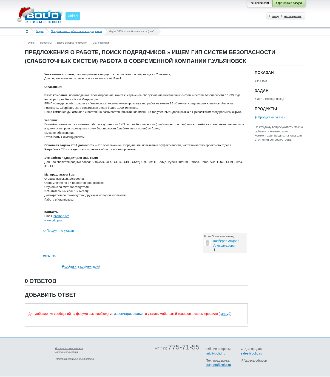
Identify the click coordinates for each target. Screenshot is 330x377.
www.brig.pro (53, 220)
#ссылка (49, 256)
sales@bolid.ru (251, 353)
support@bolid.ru (218, 365)
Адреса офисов (255, 360)
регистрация (292, 16)
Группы (31, 42)
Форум (39, 31)
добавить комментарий (82, 266)
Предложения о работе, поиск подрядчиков (76, 31)
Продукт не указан (60, 230)
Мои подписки (100, 42)
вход (275, 16)
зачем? (225, 314)
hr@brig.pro (61, 216)
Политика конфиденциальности (74, 358)
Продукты (46, 42)
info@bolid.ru (215, 353)
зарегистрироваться (129, 314)
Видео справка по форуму (72, 42)
